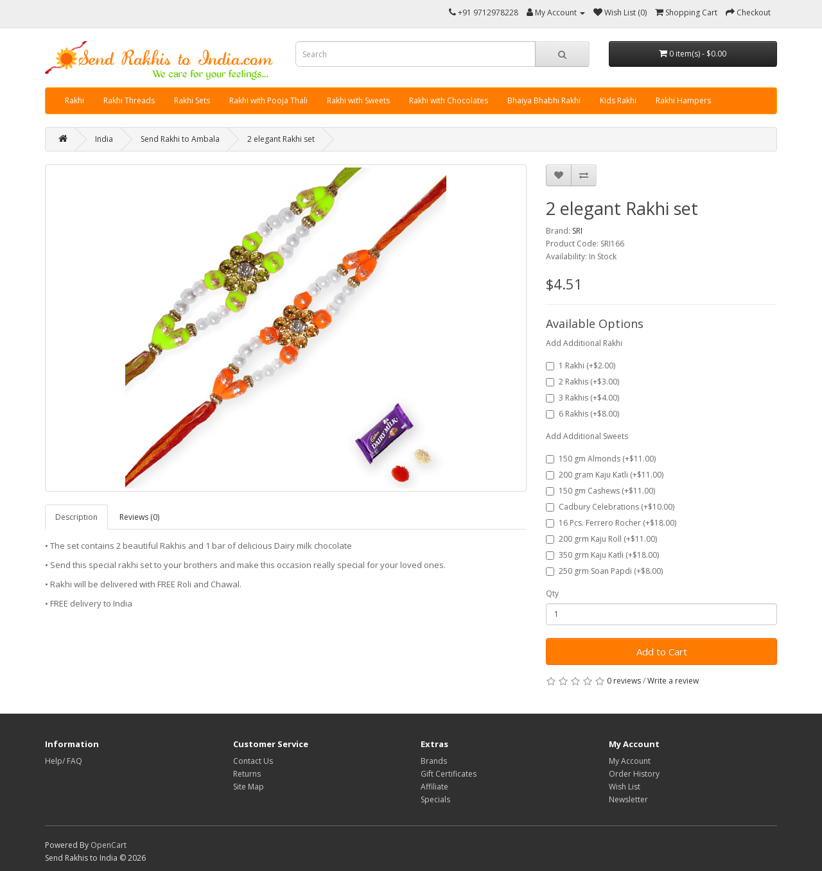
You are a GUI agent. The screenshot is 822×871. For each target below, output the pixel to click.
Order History (634, 773)
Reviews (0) (139, 517)
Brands (434, 760)
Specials (435, 799)
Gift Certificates (449, 773)
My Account (630, 760)
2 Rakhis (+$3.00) (582, 381)
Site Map (248, 786)
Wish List (624, 786)
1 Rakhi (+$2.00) (580, 365)
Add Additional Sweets (587, 436)
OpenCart (109, 845)
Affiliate (434, 786)
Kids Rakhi (618, 100)
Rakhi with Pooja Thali (268, 100)
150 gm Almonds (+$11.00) (601, 458)
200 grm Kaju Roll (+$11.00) (601, 538)
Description (76, 517)
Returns (247, 773)
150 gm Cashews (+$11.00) (600, 490)
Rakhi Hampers (683, 100)
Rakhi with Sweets (358, 100)
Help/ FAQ (63, 760)
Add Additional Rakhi (584, 343)
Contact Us (253, 760)
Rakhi (74, 100)
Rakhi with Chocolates (448, 100)
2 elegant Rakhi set (281, 139)
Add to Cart (661, 651)
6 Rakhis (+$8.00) (582, 413)
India (104, 139)
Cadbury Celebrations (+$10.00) (610, 506)
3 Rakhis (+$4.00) (582, 397)
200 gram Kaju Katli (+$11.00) (604, 474)
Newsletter (628, 799)
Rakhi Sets (192, 100)
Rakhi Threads (129, 100)
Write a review (673, 680)
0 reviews (624, 680)
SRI (577, 230)
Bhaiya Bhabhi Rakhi (544, 100)
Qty (552, 593)
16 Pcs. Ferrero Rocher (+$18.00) (611, 522)
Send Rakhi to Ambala (180, 139)
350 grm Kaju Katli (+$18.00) (602, 554)
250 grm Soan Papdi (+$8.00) (604, 570)
